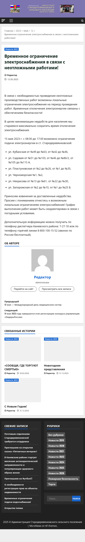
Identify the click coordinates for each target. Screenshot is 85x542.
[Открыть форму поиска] (82, 21)
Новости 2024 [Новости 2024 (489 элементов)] (56, 467)
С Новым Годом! (15, 411)
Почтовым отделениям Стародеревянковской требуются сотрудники (18, 442)
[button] (3, 20)
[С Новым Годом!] (22, 395)
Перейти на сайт (22, 289)
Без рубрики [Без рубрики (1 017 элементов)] (56, 440)
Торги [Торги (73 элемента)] (51, 489)
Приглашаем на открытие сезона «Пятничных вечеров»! (20, 456)
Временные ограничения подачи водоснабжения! (20, 512)
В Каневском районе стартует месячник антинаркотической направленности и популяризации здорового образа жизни (20, 475)
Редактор (12, 75)
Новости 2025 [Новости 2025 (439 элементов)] (56, 473)
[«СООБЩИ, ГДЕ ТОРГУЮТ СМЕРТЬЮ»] (22, 354)
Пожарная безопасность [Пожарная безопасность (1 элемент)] (63, 483)
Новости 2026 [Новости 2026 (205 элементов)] (56, 478)
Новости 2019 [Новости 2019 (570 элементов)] (56, 445)
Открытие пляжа (14, 520)
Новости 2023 (11, 49)
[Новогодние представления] (62, 354)
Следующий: (42, 317)
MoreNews (35, 538)
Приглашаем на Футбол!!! (19, 491)
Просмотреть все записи (57, 289)
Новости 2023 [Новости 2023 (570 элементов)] (56, 462)
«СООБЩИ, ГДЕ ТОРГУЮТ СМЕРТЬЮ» (21, 372)
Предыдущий (42, 304)
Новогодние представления (54, 372)
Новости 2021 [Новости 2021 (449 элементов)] (56, 456)
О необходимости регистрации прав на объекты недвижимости (19, 500)
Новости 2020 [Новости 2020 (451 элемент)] (56, 451)
